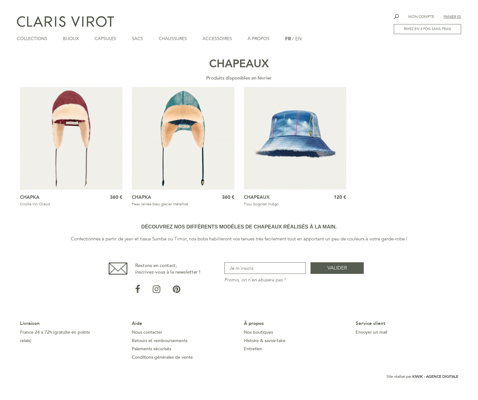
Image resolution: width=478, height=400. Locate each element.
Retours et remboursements (160, 346)
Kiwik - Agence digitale (435, 381)
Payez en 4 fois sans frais (427, 29)
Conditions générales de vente (162, 363)
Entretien (253, 354)
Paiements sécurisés (151, 354)
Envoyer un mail (371, 338)
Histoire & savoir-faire (264, 346)
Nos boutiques (258, 338)
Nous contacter (147, 338)
